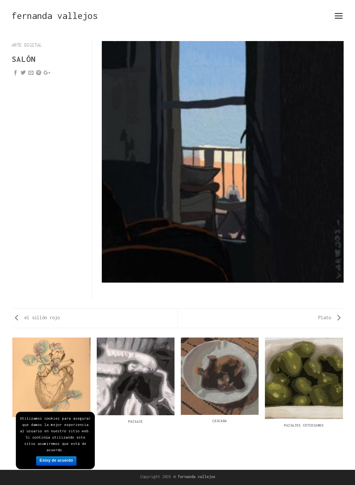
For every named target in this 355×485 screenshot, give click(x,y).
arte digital (27, 45)
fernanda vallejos (55, 16)
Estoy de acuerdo (56, 460)
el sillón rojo (37, 317)
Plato (329, 317)
